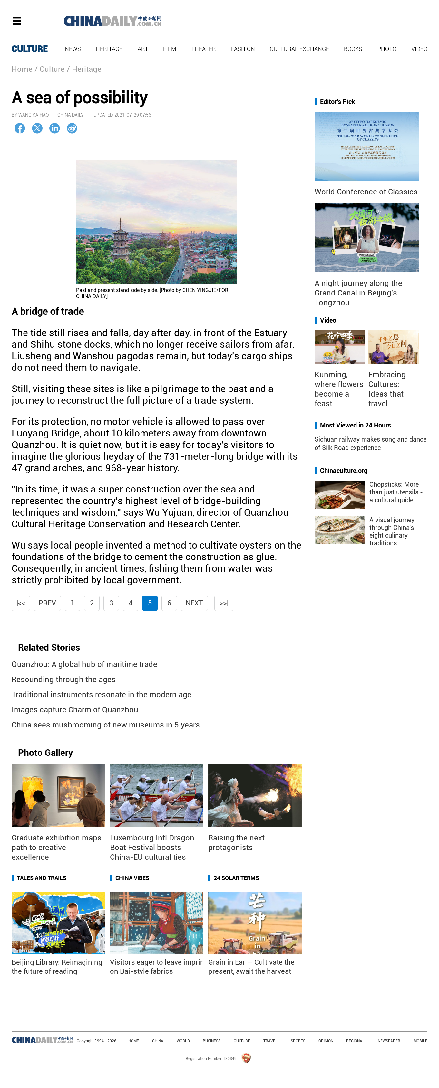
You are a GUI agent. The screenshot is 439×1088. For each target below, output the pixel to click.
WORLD (183, 1041)
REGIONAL (355, 1041)
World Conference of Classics (366, 191)
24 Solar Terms (236, 878)
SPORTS (298, 1041)
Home (22, 69)
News (73, 48)
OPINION (325, 1041)
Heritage (109, 48)
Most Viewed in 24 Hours (355, 425)
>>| (224, 603)
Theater (203, 48)
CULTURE (30, 49)
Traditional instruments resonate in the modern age (101, 694)
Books (353, 48)
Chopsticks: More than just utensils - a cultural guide (396, 492)
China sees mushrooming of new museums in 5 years (106, 724)
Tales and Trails (41, 878)
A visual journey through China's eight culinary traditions (392, 531)
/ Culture (49, 69)
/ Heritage (84, 69)
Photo (386, 48)
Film (169, 48)
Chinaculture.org (343, 470)
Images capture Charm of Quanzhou (75, 709)
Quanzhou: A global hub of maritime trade (84, 664)
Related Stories (49, 647)
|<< (20, 603)
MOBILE (420, 1041)
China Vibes (132, 878)
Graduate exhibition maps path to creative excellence (57, 847)
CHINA (157, 1041)
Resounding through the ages (64, 679)
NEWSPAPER (389, 1041)
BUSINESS (211, 1041)
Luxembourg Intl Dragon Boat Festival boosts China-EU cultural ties (152, 847)
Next (194, 603)
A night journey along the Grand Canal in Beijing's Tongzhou (358, 293)
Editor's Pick (337, 102)
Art (143, 48)
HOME (133, 1041)
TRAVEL (270, 1041)
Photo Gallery (45, 752)
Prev (47, 603)
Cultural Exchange (299, 48)
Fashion (243, 48)
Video (419, 48)
